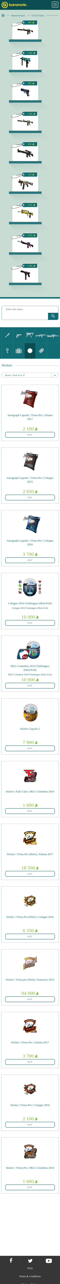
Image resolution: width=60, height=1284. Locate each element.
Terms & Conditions (30, 1276)
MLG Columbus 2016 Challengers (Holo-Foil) (30, 674)
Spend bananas (18, 15)
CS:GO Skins (38, 15)
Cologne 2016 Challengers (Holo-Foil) (30, 608)
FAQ (30, 1268)
